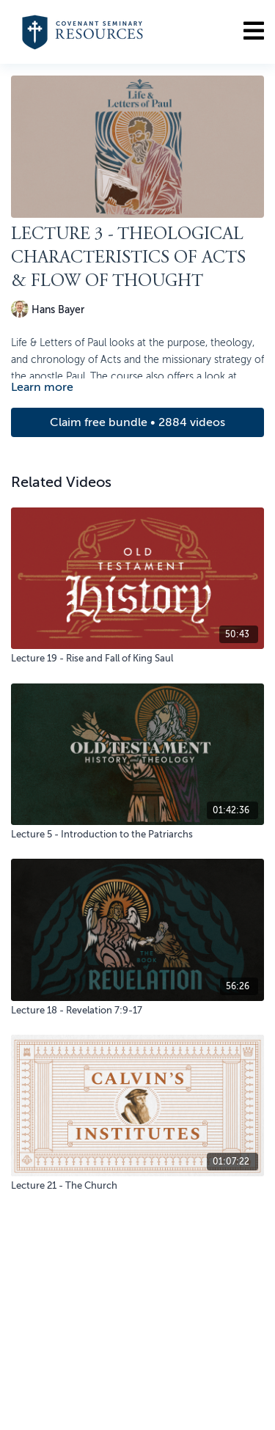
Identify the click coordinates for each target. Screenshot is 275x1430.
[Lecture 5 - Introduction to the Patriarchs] (137, 834)
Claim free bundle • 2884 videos (137, 422)
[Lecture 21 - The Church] (137, 1185)
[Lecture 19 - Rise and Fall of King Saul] (137, 658)
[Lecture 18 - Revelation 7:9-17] (137, 1010)
